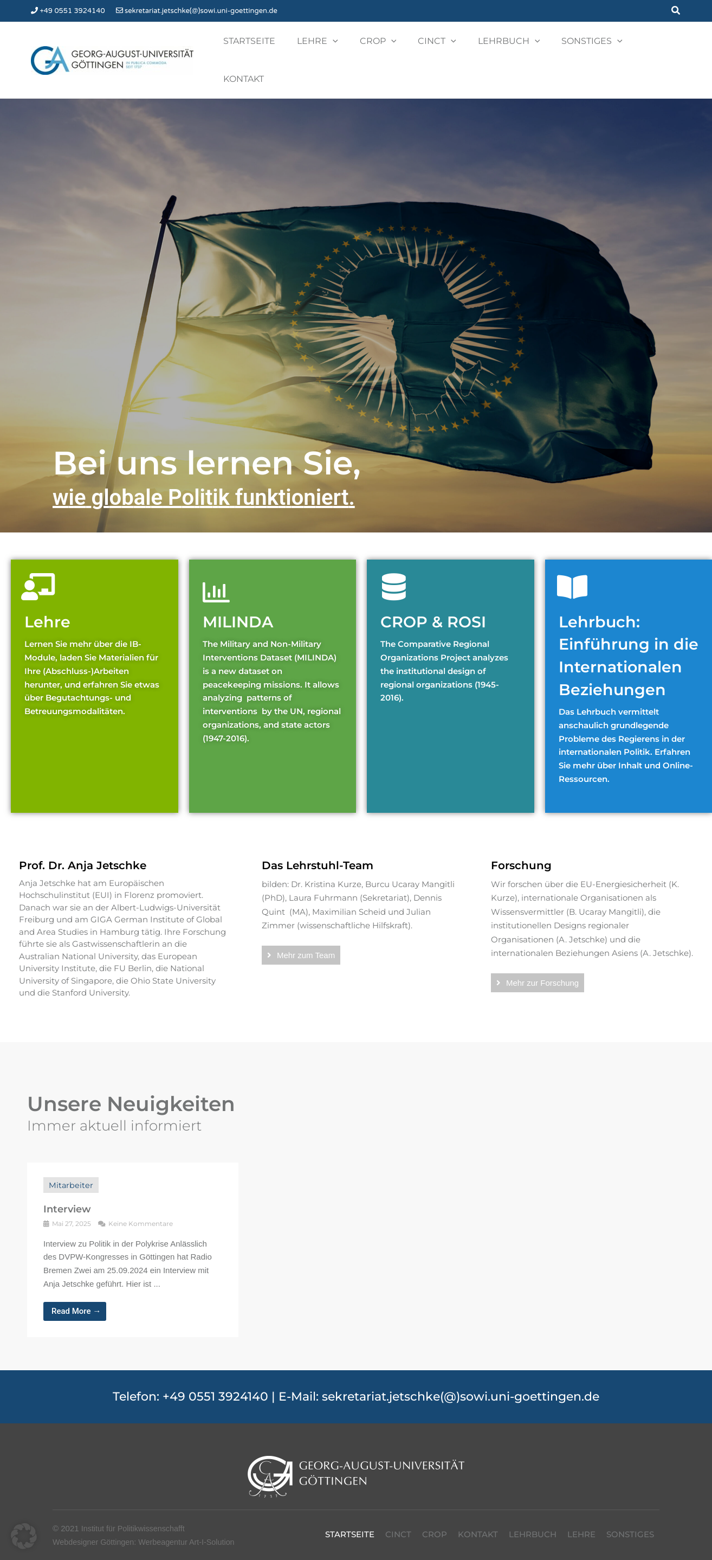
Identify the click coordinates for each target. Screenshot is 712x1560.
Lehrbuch (532, 1526)
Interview (67, 1201)
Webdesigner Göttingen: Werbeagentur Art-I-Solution (148, 1533)
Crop (434, 1526)
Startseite (349, 1526)
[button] (676, 11)
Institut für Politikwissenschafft (135, 1520)
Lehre (49, 590)
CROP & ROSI (439, 590)
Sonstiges (630, 1526)
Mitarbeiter (71, 1177)
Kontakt (478, 1526)
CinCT (398, 1526)
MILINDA (242, 590)
